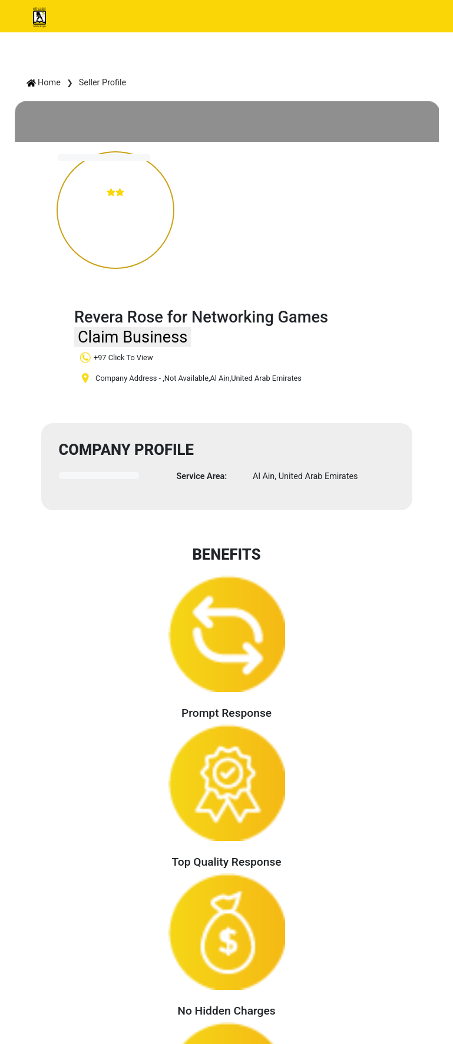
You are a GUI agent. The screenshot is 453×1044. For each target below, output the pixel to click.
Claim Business (132, 337)
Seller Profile (102, 83)
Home (44, 83)
